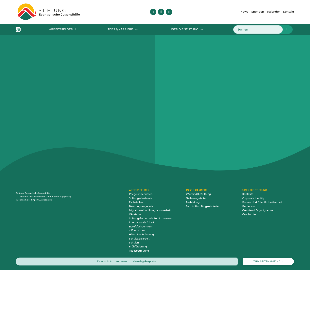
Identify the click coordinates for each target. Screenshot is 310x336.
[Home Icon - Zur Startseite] (18, 29)
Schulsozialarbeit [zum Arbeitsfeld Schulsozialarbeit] (139, 304)
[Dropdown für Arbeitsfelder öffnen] (75, 29)
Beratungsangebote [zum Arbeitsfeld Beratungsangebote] (141, 272)
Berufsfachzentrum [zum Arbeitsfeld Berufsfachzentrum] (140, 292)
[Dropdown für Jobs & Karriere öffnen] (136, 29)
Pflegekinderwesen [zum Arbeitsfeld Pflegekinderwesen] (140, 259)
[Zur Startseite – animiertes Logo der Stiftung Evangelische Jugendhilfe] (49, 12)
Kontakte (247, 259)
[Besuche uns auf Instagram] (161, 12)
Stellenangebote (196, 263)
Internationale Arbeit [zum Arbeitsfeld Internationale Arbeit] (141, 288)
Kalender (273, 11)
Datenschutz (104, 327)
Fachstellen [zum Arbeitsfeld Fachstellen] (136, 267)
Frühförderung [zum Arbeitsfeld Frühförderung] (138, 312)
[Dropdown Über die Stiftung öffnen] (201, 29)
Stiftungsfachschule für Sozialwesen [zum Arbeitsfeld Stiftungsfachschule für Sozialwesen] (151, 284)
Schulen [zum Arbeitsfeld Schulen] (134, 308)
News (244, 11)
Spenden (257, 11)
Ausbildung (192, 267)
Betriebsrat (249, 272)
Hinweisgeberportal (144, 327)
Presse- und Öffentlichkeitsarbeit (262, 267)
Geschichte (249, 280)
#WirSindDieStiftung (198, 259)
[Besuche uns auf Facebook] (153, 12)
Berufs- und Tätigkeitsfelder (202, 272)
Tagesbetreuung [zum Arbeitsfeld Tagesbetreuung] (139, 316)
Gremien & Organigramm (257, 276)
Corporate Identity (253, 263)
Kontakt (288, 11)
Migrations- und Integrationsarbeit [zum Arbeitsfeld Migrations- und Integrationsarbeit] (150, 276)
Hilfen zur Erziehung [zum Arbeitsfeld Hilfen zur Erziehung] (141, 300)
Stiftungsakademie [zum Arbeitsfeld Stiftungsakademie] (140, 263)
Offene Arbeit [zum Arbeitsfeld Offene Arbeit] (137, 296)
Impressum (122, 327)
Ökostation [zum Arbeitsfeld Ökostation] (135, 280)
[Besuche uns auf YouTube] (169, 12)
